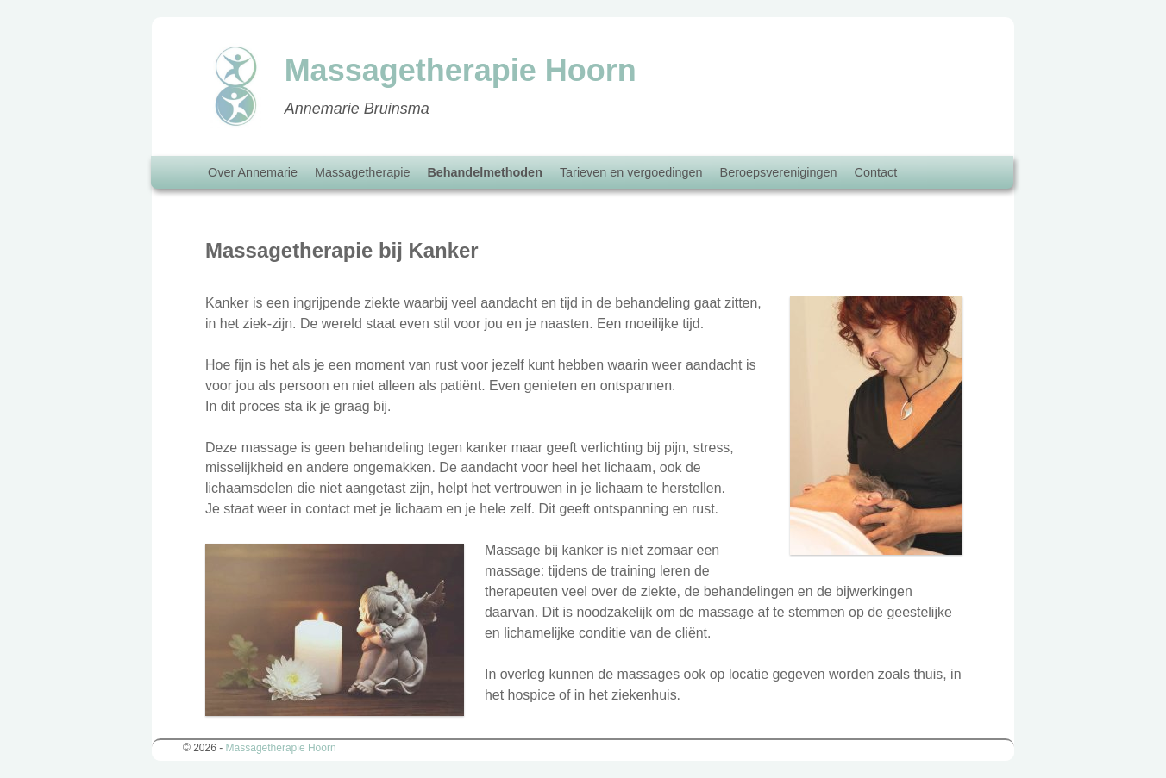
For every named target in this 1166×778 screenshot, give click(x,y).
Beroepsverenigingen (778, 172)
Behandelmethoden (484, 172)
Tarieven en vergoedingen (631, 172)
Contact (876, 172)
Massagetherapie (362, 172)
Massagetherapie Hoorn (281, 748)
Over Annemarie (253, 172)
